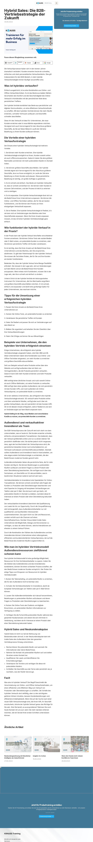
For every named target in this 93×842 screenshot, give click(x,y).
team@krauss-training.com (15, 827)
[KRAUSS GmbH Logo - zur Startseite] (22, 3)
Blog (49, 3)
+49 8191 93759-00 (11, 825)
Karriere (54, 3)
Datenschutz (15, 837)
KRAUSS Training (31, 3)
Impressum (7, 837)
